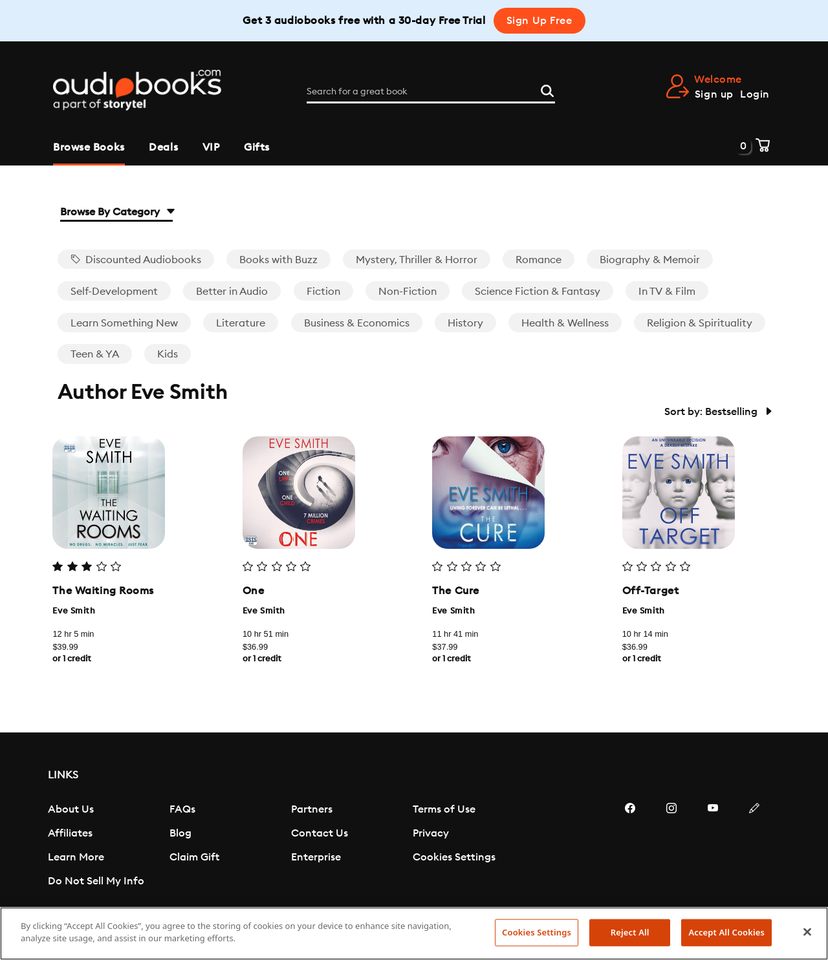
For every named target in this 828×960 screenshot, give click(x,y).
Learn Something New (124, 323)
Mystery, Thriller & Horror (416, 260)
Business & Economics (356, 323)
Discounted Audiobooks (136, 260)
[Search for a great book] (431, 91)
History (465, 323)
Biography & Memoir (650, 260)
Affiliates (70, 833)
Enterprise (316, 857)
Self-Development (114, 291)
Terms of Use (444, 809)
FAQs (182, 809)
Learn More (76, 857)
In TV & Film (666, 291)
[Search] (547, 89)
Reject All (630, 932)
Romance (538, 260)
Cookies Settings (454, 857)
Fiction (323, 291)
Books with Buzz (278, 260)
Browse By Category (116, 212)
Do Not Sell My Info (96, 881)
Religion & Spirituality (699, 323)
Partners (311, 809)
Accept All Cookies (726, 932)
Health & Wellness (565, 323)
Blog (180, 833)
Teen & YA (95, 354)
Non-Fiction (407, 291)
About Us (71, 809)
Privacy (431, 833)
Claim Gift (194, 857)
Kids (167, 354)
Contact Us (319, 833)
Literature (240, 323)
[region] (414, 933)
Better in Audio (232, 291)
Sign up (714, 94)
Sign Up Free (539, 21)
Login (755, 94)
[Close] (807, 931)
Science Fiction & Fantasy (537, 291)
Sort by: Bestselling (717, 412)
